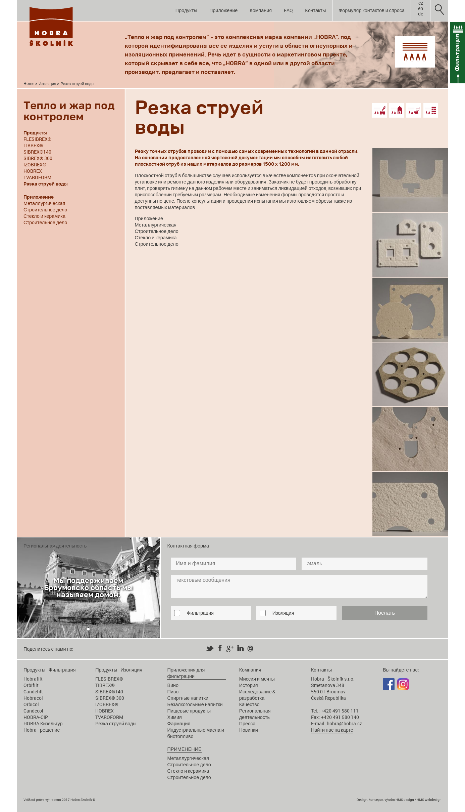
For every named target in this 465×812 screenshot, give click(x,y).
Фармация (178, 723)
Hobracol (33, 698)
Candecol (33, 710)
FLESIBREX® (37, 139)
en (420, 8)
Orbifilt (31, 685)
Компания (261, 10)
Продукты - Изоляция (118, 669)
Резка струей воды (115, 723)
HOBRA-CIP (35, 717)
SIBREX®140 (37, 152)
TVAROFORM (37, 177)
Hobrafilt (33, 679)
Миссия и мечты (257, 679)
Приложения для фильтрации (186, 672)
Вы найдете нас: (401, 669)
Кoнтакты (315, 10)
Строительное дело (45, 209)
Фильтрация (200, 613)
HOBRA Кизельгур (43, 723)
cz (420, 3)
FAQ (288, 10)
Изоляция (47, 83)
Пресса (247, 723)
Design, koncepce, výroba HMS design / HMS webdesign (399, 799)
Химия (174, 717)
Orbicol (31, 704)
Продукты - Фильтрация (49, 669)
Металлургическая (44, 203)
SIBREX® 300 (37, 158)
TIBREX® (33, 145)
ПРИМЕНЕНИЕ (184, 749)
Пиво (172, 691)
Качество (249, 704)
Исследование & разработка (257, 694)
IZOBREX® (34, 164)
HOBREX (32, 171)
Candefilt (33, 691)
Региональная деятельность (255, 713)
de (420, 13)
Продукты (186, 10)
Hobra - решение (41, 730)
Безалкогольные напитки (194, 704)
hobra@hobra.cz (344, 723)
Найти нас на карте (332, 730)
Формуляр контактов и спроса (372, 10)
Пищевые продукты (189, 710)
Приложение (223, 10)
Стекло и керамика (44, 216)
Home (28, 83)
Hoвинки (248, 730)
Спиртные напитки (187, 698)
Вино (172, 685)
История (248, 685)
